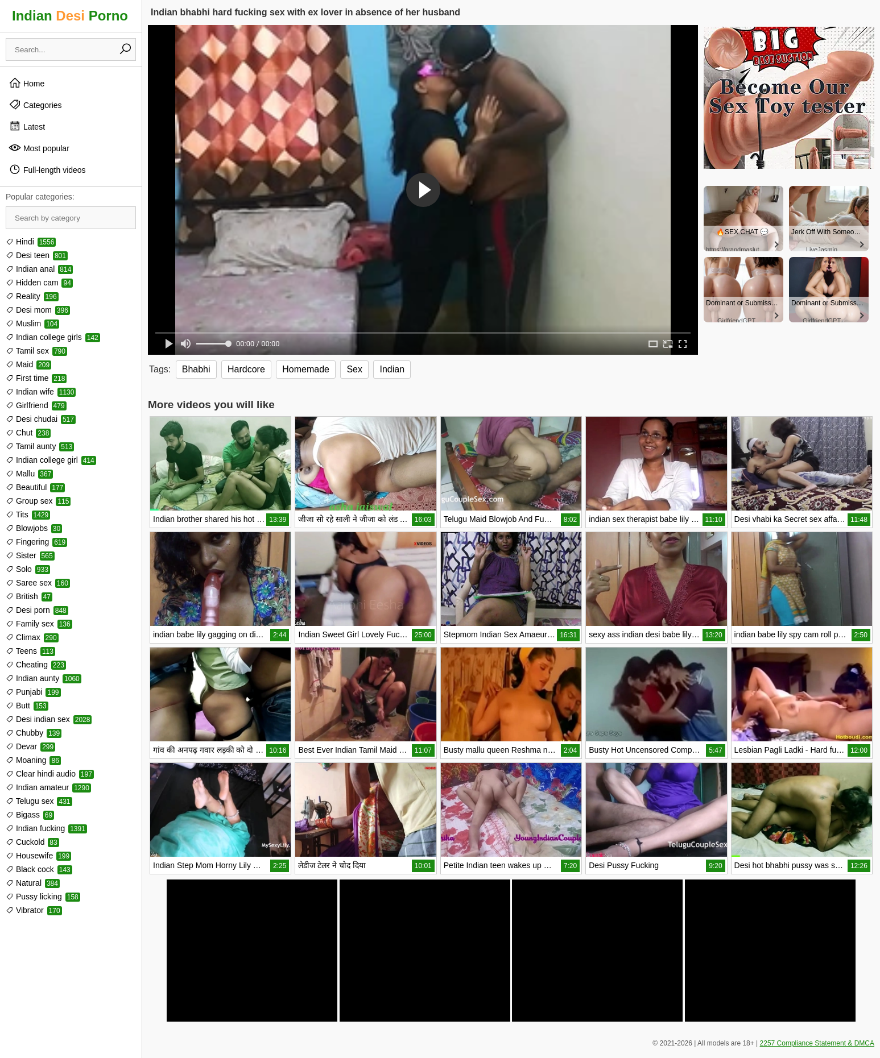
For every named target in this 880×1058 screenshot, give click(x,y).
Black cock (39, 869)
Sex (354, 369)
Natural (33, 882)
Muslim (32, 323)
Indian (391, 369)
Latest (27, 126)
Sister (30, 555)
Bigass (30, 814)
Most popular (39, 148)
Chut (28, 432)
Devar (30, 746)
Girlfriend (36, 405)
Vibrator (34, 910)
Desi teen (37, 255)
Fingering (36, 541)
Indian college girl (51, 459)
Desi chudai (41, 419)
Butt (27, 705)
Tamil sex (36, 350)
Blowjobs (34, 528)
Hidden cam (39, 282)
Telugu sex (39, 801)
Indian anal (39, 268)
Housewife (38, 855)
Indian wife (41, 391)
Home (26, 83)
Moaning (33, 760)
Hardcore (246, 369)
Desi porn (37, 610)
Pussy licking (43, 896)
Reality (32, 296)
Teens (30, 650)
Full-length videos (47, 169)
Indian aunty (43, 678)
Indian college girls (53, 337)
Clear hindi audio (50, 773)
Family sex (39, 623)
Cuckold (32, 842)
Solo (28, 569)
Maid (28, 364)
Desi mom (38, 309)
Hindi (31, 241)
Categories (35, 104)
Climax (32, 637)
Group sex (38, 500)
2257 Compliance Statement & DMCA (817, 1043)
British (29, 596)
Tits (28, 514)
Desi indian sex (49, 719)
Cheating (36, 664)
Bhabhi (196, 369)
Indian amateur (48, 787)
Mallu (29, 473)
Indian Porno (70, 15)
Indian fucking (46, 828)
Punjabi (33, 691)
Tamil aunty (40, 446)
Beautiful (35, 487)
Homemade (305, 369)
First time (36, 378)
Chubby (33, 732)
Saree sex (38, 582)
